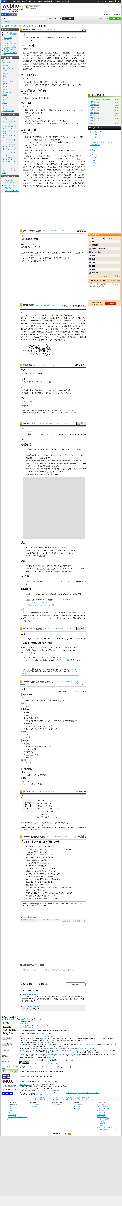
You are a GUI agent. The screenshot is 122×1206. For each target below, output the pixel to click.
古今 (68, 150)
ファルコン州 (50, 568)
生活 (5, 89)
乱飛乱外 (26, 643)
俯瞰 (93, 269)
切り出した (73, 142)
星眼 (22, 647)
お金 (35, 871)
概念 (93, 241)
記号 (4, 173)
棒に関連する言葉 (26, 919)
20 (29, 340)
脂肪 (38, 38)
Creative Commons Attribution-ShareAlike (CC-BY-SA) (49, 1048)
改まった (26, 183)
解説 (50, 643)
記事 (33, 643)
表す (44, 729)
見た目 (57, 647)
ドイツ (71, 58)
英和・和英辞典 (26, 1)
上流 (35, 855)
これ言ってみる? (96, 140)
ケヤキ (26, 337)
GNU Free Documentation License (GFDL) (46, 1042)
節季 (83, 178)
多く (26, 124)
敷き (43, 323)
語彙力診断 (8, 188)
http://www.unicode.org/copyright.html (88, 1056)
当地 (60, 167)
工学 (5, 79)
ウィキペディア (29, 423)
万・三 (75, 85)
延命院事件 (53, 553)
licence (44, 827)
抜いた (43, 701)
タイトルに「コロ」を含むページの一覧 (40, 605)
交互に (54, 121)
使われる (42, 183)
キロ (41, 855)
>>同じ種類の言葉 (65, 921)
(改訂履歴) (44, 1039)
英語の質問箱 (9, 185)
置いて (46, 860)
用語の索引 (49, 29)
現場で (63, 331)
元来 (80, 178)
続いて (33, 58)
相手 (49, 169)
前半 (53, 55)
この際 (81, 175)
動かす (35, 721)
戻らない (55, 893)
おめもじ (68, 186)
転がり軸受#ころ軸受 (56, 463)
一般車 (35, 390)
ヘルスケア (7, 92)
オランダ (34, 63)
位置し (28, 55)
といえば (56, 393)
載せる (39, 326)
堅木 (44, 334)
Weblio (21, 1050)
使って (24, 244)
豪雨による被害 (56, 66)
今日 (29, 261)
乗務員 (28, 239)
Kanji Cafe (44, 829)
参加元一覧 (117, 14)
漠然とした (61, 180)
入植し (67, 55)
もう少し (29, 863)
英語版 (39, 455)
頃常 (92, 121)
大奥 (42, 553)
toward (59, 817)
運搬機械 (56, 318)
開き (40, 121)
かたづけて (33, 178)
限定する (43, 180)
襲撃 (69, 61)
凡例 (63, 29)
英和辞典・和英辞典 (103, 1108)
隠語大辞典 (27, 365)
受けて (78, 61)
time (49, 817)
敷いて (46, 110)
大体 (27, 752)
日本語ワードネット (25, 1085)
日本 (33, 556)
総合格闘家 (43, 556)
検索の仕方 (11, 1106)
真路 (92, 107)
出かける (42, 169)
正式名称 (43, 52)
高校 (27, 893)
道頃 (92, 113)
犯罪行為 (50, 382)
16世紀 (49, 55)
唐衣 (41, 150)
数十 (35, 321)
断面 (81, 337)
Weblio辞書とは (13, 1104)
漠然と (77, 158)
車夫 (65, 390)
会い (31, 849)
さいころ (28, 115)
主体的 (55, 169)
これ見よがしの (95, 137)
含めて (46, 137)
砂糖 (35, 61)
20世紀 (47, 548)
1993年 (64, 63)
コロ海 (28, 599)
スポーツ (7, 97)
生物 (5, 100)
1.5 (32, 334)
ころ (23, 431)
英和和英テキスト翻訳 (32, 965)
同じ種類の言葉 (16, 26)
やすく (67, 721)
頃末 (92, 123)
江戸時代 (33, 553)
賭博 (26, 406)
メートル (50, 868)
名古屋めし (39, 450)
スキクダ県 (62, 566)
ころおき (93, 163)
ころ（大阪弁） (6, 22)
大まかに (52, 137)
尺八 (26, 121)
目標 (31, 882)
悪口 (47, 857)
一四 (57, 139)
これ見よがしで (95, 132)
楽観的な (33, 884)
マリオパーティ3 (42, 581)
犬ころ (92, 99)
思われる (37, 255)
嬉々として (45, 650)
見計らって (62, 142)
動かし (62, 721)
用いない (67, 178)
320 (77, 52)
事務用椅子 (74, 463)
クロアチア (74, 455)
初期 (76, 55)
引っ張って (42, 331)
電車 (5, 71)
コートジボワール (55, 550)
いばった (55, 887)
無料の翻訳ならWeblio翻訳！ (34, 7)
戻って (41, 139)
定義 (93, 262)
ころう (92, 152)
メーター (40, 258)
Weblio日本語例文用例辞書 (34, 837)
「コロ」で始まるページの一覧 (36, 602)
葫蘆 (28, 775)
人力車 (26, 390)
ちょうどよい (45, 142)
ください (29, 169)
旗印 (33, 650)
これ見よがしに (95, 134)
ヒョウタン (39, 98)
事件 (36, 382)
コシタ (71, 323)
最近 (43, 318)
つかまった (56, 871)
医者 (38, 874)
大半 (32, 247)
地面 (33, 323)
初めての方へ (108, 14)
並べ (58, 323)
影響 (40, 63)
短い (27, 723)
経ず (48, 150)
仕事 (32, 258)
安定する (77, 326)
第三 (42, 382)
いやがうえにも (97, 252)
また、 (49, 66)
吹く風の (40, 85)
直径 (76, 331)
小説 (41, 879)
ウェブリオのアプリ (37, 1104)
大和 (31, 150)
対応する (40, 817)
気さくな (46, 647)
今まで (28, 898)
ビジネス (7, 63)
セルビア (83, 455)
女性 (32, 647)
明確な (36, 175)
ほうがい (57, 874)
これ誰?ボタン (95, 145)
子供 (81, 137)
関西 (60, 38)
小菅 (26, 85)
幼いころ (29, 879)
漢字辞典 (26, 792)
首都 (63, 52)
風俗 (40, 373)
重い (27, 721)
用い (39, 124)
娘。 (26, 373)
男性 (38, 556)
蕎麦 (36, 252)
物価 (79, 183)
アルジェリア (52, 566)
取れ (35, 860)
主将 (31, 857)
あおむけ (95, 273)
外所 (92, 102)
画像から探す (35, 1106)
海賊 (65, 61)
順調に (46, 898)
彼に (27, 167)
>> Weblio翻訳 (115, 280)
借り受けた (65, 58)
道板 (38, 323)
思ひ (61, 85)
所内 (24, 321)
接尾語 (33, 82)
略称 (36, 718)
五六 (78, 85)
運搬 (30, 321)
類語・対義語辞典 (14, 1)
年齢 (34, 145)
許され (64, 893)
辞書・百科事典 (9, 111)
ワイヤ (79, 329)
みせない (68, 887)
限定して (81, 172)
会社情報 (77, 1106)
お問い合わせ (57, 1104)
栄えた (52, 61)
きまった (31, 137)
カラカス (68, 52)
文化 (24, 26)
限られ (52, 183)
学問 (5, 84)
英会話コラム (9, 180)
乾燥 (48, 38)
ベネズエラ (27, 52)
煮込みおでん (77, 38)
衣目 (92, 110)
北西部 (33, 52)
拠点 (43, 61)
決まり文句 (60, 183)
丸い (73, 721)
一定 (30, 749)
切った (30, 113)
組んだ (43, 865)
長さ (25, 334)
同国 (73, 55)
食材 (64, 701)
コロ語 (28, 594)
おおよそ (28, 145)
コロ (78, 315)
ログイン (100, 1)
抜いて (44, 38)
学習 (39, 803)
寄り (24, 169)
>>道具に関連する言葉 (78, 921)
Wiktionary (79, 684)
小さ (51, 124)
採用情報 (77, 1108)
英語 (33, 594)
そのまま (63, 647)
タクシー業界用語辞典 (32, 231)
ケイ (45, 806)
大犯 (33, 382)
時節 (26, 153)
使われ (62, 258)
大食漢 (70, 647)
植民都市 (82, 55)
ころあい (36, 142)
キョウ (51, 806)
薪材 (34, 113)
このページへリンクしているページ (43, 618)
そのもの (47, 721)
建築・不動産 (8, 81)
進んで (51, 898)
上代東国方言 (42, 82)
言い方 (31, 183)
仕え (27, 647)
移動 (71, 315)
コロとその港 (75, 63)
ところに (47, 855)
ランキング (57, 29)
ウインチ (32, 331)
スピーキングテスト (12, 191)
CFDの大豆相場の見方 (30, 994)
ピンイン (40, 811)
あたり (42, 746)
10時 (39, 893)
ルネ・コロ (29, 548)
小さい (28, 729)
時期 (36, 137)
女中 (45, 553)
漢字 (54, 803)
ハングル (40, 814)
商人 (74, 58)
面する (42, 55)
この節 (73, 183)
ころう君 (93, 157)
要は (22, 258)
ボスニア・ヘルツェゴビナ (59, 455)
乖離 (93, 266)
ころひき (48, 390)
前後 (40, 137)
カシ (32, 337)
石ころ (51, 729)
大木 (41, 321)
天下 (81, 647)
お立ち (83, 167)
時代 (62, 137)
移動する (49, 331)
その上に (49, 323)
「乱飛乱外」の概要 (62, 660)
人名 (45, 803)
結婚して (35, 852)
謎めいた (38, 846)
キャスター (33, 466)
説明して (52, 650)
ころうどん (56, 252)
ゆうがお (35, 775)
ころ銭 (29, 118)
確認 (93, 255)
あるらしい (34, 653)
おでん (49, 471)
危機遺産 (83, 66)
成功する (36, 863)
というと (77, 252)
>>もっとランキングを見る (111, 276)
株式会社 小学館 (24, 1023)
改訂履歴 (81, 1050)
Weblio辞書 (27, 1040)
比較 (76, 180)
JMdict (33, 1093)
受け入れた (50, 874)
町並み (53, 63)
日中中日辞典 (38, 1)
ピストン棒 (44, 919)
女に (28, 846)
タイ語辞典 (100, 1121)
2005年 (75, 66)
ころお (92, 160)
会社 (35, 139)
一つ (63, 164)
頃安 (92, 118)
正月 (29, 156)
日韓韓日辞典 (48, 1)
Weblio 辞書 (110, 1)
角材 (25, 329)
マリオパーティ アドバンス (60, 581)
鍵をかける (72, 175)
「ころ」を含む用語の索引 (31, 1006)
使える (50, 803)
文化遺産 (36, 66)
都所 (92, 115)
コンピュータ (8, 68)
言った (53, 857)
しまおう (40, 178)
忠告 (42, 874)
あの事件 (36, 876)
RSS (69, 1134)
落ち (45, 895)
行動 (59, 169)
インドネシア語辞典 (103, 1119)
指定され (28, 69)
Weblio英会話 (9, 183)
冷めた (28, 258)
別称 (45, 775)
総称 (40, 390)
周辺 (27, 247)
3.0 (47, 340)
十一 (35, 156)
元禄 (54, 139)
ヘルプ (119, 1)
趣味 (5, 95)
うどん (68, 450)
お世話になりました (55, 186)
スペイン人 (60, 55)
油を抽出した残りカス (74, 469)
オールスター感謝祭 (98, 248)
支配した (29, 61)
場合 (48, 175)
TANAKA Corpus (7, 1062)
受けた (45, 63)
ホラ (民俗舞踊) (40, 458)
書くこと (47, 879)
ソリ (22, 315)
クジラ (25, 38)
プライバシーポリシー (15, 1112)
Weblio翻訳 (100, 1110)
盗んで (40, 871)
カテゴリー (65, 423)
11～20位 (100, 238)
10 (78, 331)
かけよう (55, 849)
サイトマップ (12, 1115)
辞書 (4, 1)
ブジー (51, 919)
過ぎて (45, 893)
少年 (30, 895)
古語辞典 (57, 1)
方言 (5, 108)
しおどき (28, 142)
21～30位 (108, 238)
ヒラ (77, 323)
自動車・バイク (9, 73)
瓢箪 (41, 775)
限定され (53, 164)
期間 (35, 749)
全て (3, 60)
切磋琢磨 (95, 245)
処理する (57, 172)
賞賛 (36, 887)
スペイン (26, 63)
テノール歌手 (62, 548)
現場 (41, 315)
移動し (51, 110)
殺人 (25, 382)
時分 (67, 137)
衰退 (82, 61)
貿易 (38, 61)
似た (42, 876)
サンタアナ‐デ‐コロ (53, 52)
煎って (34, 701)
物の (67, 315)
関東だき (68, 38)
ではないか (28, 255)
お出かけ (67, 167)
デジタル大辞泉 (29, 30)
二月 (40, 156)
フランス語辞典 (102, 1117)
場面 (46, 183)
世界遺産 (28, 66)
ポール (55, 919)
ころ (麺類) (29, 450)
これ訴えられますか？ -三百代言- (101, 142)
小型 (49, 318)
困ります (28, 186)
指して (57, 258)
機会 (71, 164)
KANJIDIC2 (31, 825)
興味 (53, 879)
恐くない (41, 890)
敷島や (27, 150)
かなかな (42, 167)
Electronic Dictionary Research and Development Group (63, 825)
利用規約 (11, 1110)
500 (45, 868)
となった (26, 58)
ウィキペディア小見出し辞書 (34, 629)
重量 (64, 315)
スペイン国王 (46, 58)
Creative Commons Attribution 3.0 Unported (43, 1067)
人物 (37, 373)
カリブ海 (36, 55)
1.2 (28, 334)
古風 (80, 180)
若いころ (45, 161)
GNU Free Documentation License (55, 1037)
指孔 (36, 121)
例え (46, 337)
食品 (5, 103)
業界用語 (7, 65)
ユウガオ (26, 98)
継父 (93, 259)
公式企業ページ (79, 1104)
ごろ (27, 765)
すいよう (58, 110)
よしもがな (60, 150)
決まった (32, 746)
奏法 (64, 121)
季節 (31, 153)
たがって (31, 175)
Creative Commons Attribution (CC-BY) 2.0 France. (45, 1064)
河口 (33, 868)
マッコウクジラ (46, 469)
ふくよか (38, 647)
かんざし (62, 329)
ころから (70, 169)
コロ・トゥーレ (31, 550)
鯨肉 (27, 706)
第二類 (32, 373)
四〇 (47, 145)
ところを (49, 871)
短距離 (59, 315)
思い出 (52, 161)
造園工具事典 (28, 305)
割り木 (40, 113)
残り (59, 63)
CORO (28, 556)
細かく (38, 180)
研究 (41, 898)
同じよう (29, 315)
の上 (66, 323)
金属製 (54, 334)
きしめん (61, 450)
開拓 (56, 58)
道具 (28, 26)
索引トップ (40, 29)
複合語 (30, 124)
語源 (22, 255)
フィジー (49, 599)
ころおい (73, 137)
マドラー (60, 919)
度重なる (60, 61)
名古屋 (23, 247)
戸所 (92, 105)
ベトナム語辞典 (102, 1123)
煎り (34, 38)
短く (26, 113)
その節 (36, 186)
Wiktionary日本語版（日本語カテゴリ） (39, 682)
